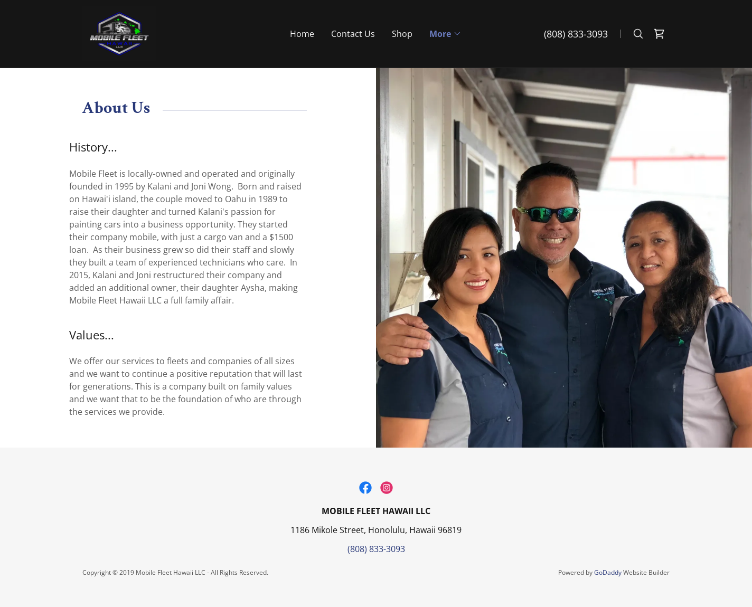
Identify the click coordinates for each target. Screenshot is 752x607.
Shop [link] (402, 34)
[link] (119, 33)
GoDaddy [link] (608, 572)
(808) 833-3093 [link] (576, 33)
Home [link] (302, 34)
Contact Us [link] (353, 34)
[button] (445, 33)
